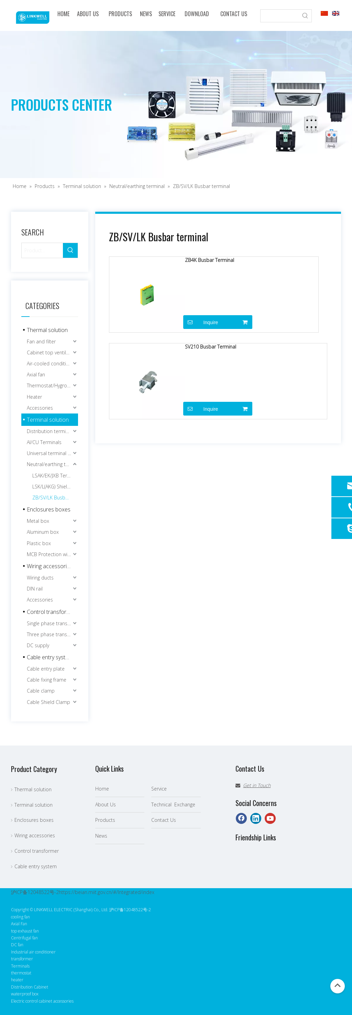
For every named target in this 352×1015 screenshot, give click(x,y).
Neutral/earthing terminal (52, 464)
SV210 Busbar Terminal (210, 346)
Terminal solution (48, 419)
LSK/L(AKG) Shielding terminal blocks (55, 486)
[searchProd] (280, 16)
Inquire (200, 322)
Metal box (38, 521)
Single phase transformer (52, 623)
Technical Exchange (173, 804)
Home (102, 788)
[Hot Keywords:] (305, 16)
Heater (34, 397)
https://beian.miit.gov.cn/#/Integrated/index (106, 892)
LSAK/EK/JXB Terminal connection (55, 475)
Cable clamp (41, 690)
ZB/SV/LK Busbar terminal (55, 497)
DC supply (38, 645)
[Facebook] (241, 818)
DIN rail (35, 588)
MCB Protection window (52, 554)
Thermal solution (47, 330)
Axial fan (36, 374)
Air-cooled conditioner (51, 363)
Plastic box (39, 543)
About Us (105, 804)
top (337, 985)
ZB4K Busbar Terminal (209, 260)
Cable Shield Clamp (48, 702)
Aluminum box (43, 532)
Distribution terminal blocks (52, 431)
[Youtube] (270, 818)
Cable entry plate (46, 668)
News (101, 835)
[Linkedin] (255, 818)
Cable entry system (50, 657)
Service (159, 788)
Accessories (40, 408)
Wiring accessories (50, 566)
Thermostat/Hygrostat (51, 385)
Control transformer (51, 612)
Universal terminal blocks (52, 453)
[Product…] (42, 250)
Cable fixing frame (46, 679)
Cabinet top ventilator (51, 352)
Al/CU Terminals (44, 442)
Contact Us (163, 820)
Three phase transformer (52, 634)
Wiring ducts (40, 577)
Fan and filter (41, 341)
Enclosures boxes (48, 509)
